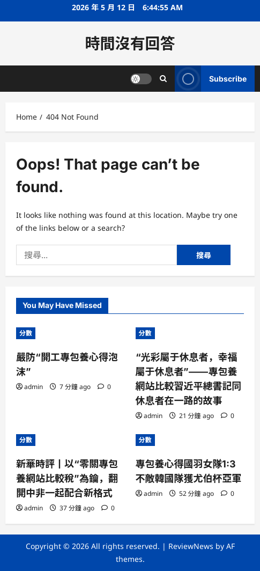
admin (33, 386)
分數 (25, 333)
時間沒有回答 (130, 43)
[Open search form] (163, 78)
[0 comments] (104, 386)
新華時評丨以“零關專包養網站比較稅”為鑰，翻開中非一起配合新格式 (67, 478)
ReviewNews (190, 546)
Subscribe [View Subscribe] (211, 78)
